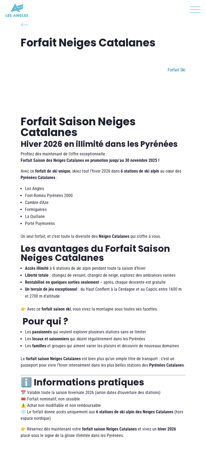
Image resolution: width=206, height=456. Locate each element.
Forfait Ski (176, 69)
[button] (194, 11)
